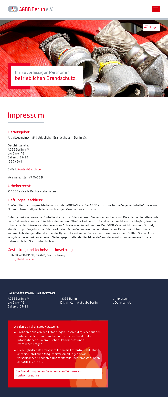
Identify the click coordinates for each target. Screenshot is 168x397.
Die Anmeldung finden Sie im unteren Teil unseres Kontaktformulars (48, 373)
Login (153, 27)
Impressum (122, 299)
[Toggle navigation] (155, 9)
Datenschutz (123, 303)
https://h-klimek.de (21, 259)
